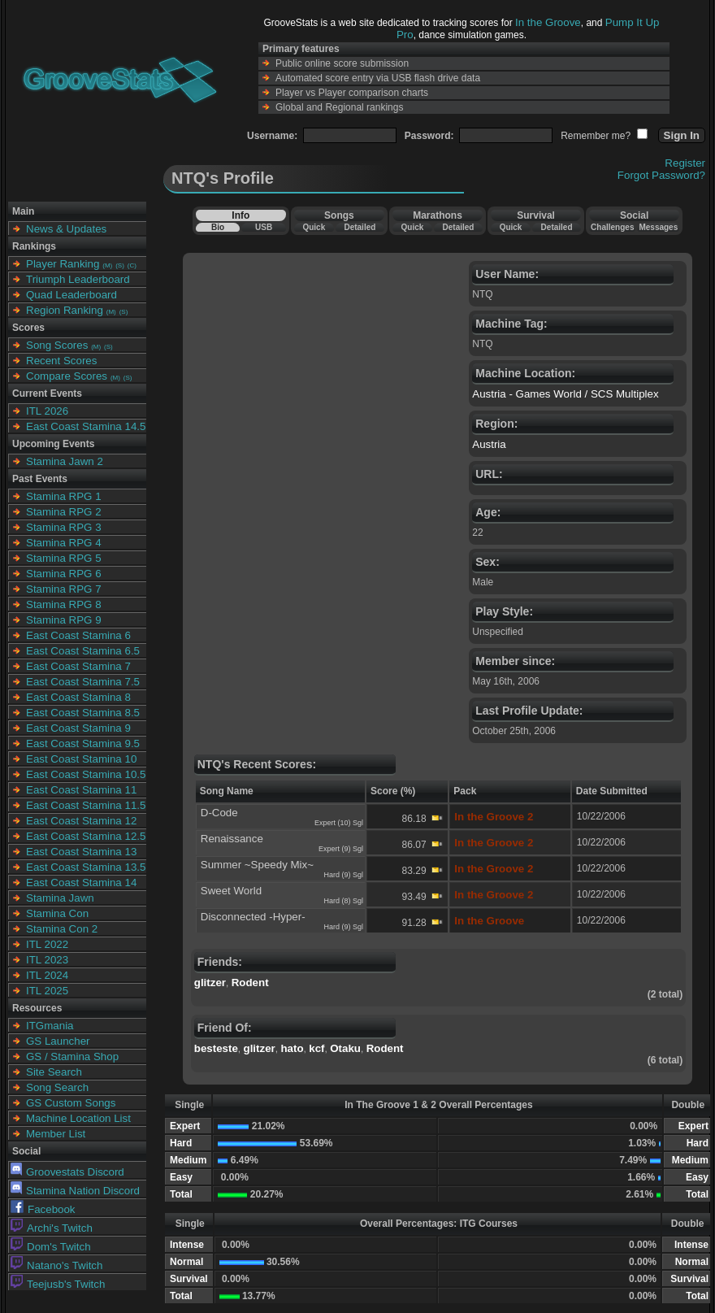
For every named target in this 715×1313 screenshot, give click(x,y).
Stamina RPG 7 (64, 589)
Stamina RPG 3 (64, 527)
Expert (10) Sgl (338, 823)
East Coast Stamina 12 (81, 821)
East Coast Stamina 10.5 (85, 774)
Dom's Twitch (51, 1247)
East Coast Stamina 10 (81, 759)
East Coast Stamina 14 (81, 882)
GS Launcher (58, 1041)
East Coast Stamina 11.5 (85, 805)
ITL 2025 (47, 991)
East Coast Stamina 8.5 (83, 712)
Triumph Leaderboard (78, 279)
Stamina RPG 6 (64, 573)
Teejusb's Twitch (58, 1284)
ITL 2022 (47, 944)
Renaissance (232, 839)
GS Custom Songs (70, 1103)
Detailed (359, 227)
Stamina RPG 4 (64, 543)
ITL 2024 (47, 975)
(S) (119, 265)
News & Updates (66, 229)
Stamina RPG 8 (64, 604)
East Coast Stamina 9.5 (83, 743)
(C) (132, 265)
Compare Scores (66, 376)
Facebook (43, 1209)
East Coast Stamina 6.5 (83, 651)
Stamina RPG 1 (64, 496)
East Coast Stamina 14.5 (85, 426)
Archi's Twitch (52, 1228)
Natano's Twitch (56, 1265)
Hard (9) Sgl (343, 875)
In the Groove (548, 22)
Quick (313, 227)
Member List (55, 1134)
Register (685, 163)
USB (263, 227)
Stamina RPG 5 (64, 558)
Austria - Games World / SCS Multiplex (565, 394)
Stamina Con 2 (62, 929)
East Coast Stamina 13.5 (85, 867)
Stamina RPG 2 (64, 512)
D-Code (219, 812)
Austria (488, 444)
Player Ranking (62, 264)
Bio (217, 227)
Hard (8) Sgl (343, 901)
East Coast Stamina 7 (78, 666)
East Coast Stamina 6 (78, 635)
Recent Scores (61, 360)
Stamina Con (57, 913)
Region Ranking (64, 310)
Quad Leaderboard (71, 295)
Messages (658, 227)
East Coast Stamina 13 (81, 852)
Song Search (57, 1087)
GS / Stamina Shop (72, 1056)
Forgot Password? (661, 175)
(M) (107, 265)
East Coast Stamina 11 (81, 790)
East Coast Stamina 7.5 (83, 682)
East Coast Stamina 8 (78, 697)
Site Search (54, 1072)
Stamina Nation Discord (75, 1191)
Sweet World (231, 891)
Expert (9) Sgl (340, 849)
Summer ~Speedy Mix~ (257, 865)
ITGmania (50, 1026)
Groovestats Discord (67, 1172)
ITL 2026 (47, 411)
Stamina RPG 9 (64, 620)
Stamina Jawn (60, 898)
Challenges (612, 227)
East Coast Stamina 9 (78, 728)
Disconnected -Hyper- (253, 917)
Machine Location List (78, 1118)
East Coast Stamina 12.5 (85, 836)
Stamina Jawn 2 (64, 461)
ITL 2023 (47, 960)
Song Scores (57, 345)
